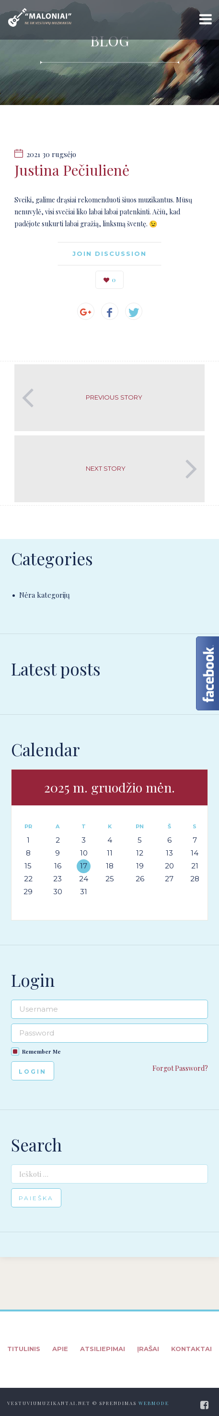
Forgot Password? (180, 1068)
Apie (60, 1349)
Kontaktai (191, 1349)
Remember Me (41, 1051)
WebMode (153, 1403)
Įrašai (148, 1349)
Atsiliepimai (102, 1349)
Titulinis (23, 1349)
